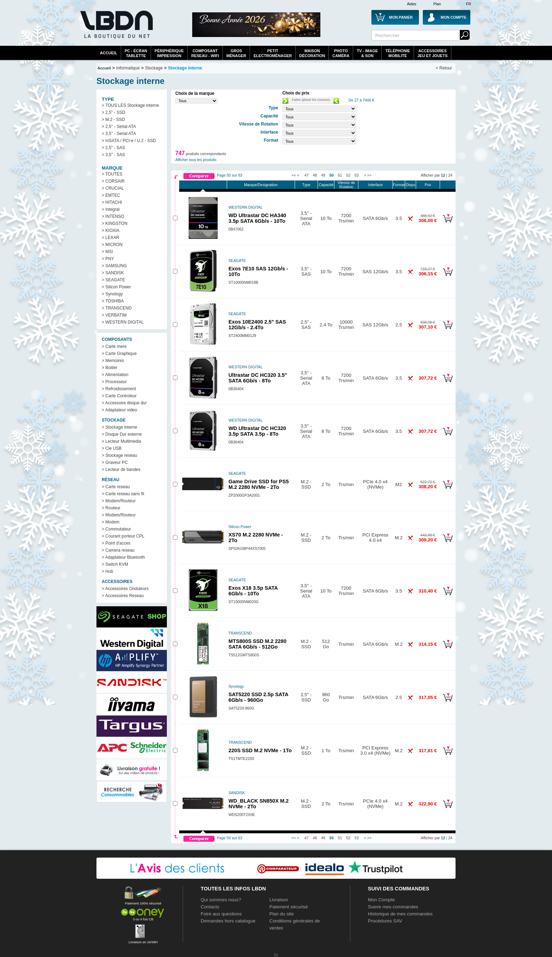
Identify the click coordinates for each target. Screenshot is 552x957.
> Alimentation (115, 374)
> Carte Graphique (119, 353)
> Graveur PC (115, 462)
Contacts (210, 906)
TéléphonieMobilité (397, 53)
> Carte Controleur (119, 395)
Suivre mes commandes (393, 906)
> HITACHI (112, 202)
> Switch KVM (115, 564)
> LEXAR (110, 237)
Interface (375, 185)
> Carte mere (114, 346)
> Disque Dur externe (122, 434)
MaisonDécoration (312, 53)
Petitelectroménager (272, 53)
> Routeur (111, 507)
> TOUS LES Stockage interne (130, 105)
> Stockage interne (119, 427)
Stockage (154, 68)
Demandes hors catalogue (228, 921)
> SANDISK (113, 272)
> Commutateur (116, 529)
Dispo (410, 185)
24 (450, 175)
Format (399, 185)
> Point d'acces (116, 543)
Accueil (108, 53)
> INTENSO (113, 216)
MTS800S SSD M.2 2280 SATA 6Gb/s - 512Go (257, 644)
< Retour (444, 68)
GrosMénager (236, 53)
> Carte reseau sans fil (123, 493)
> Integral (110, 209)
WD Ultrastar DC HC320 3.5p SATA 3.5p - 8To (257, 431)
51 (340, 175)
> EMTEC (111, 195)
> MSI (107, 251)
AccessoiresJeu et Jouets (433, 53)
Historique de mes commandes (400, 913)
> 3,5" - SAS (113, 154)
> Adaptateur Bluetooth (123, 557)
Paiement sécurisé (288, 906)
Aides (411, 4)
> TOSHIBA (113, 301)
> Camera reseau (118, 550)
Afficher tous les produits (196, 160)
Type (306, 185)
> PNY (108, 258)
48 (315, 175)
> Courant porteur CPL (123, 536)
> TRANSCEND (117, 308)
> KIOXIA (110, 230)
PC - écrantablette (136, 53)
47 (306, 175)
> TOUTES (112, 174)
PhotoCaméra (340, 53)
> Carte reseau (116, 486)
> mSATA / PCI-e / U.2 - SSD (129, 140)
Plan (437, 4)
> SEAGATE (113, 279)
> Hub (107, 571)
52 (348, 175)
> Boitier (109, 367)
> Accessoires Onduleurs (125, 588)
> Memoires (113, 360)
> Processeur (114, 381)
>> (369, 175)
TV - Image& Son (367, 53)
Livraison (278, 899)
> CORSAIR (113, 181)
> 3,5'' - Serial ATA (119, 133)
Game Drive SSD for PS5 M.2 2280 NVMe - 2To (258, 484)
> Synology (112, 294)
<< (293, 175)
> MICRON (112, 244)
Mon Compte (381, 899)
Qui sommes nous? (221, 899)
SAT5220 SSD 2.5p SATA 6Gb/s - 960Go (258, 697)
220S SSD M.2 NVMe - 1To (260, 750)
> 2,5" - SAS (113, 147)
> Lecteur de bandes (121, 469)
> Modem (110, 522)
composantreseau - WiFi (205, 53)
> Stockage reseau (119, 455)
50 (331, 175)
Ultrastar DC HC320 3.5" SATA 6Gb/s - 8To (257, 378)
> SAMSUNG (114, 265)
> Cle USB (111, 448)
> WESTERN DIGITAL (123, 322)
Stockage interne (185, 68)
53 (356, 175)
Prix (428, 185)
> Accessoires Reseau (123, 595)
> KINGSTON (114, 223)
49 (323, 175)
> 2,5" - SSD (113, 112)
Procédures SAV (385, 921)
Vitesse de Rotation (346, 184)
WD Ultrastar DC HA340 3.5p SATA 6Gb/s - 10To (257, 218)
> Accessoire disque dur (124, 402)
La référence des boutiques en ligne (116, 29)
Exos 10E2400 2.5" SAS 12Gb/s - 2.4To (257, 324)
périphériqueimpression (169, 53)
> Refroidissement (119, 388)
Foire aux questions (221, 913)
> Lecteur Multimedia (121, 441)
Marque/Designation (260, 185)
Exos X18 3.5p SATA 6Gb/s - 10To (253, 590)
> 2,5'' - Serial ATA (119, 126)
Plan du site (281, 913)
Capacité (326, 185)
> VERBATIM (114, 315)
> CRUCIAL (113, 188)
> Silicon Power (116, 286)
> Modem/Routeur (119, 500)
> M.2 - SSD (113, 119)
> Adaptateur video (119, 409)
